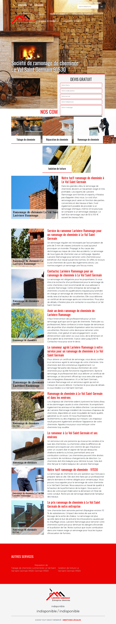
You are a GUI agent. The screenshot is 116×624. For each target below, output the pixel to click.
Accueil (42, 13)
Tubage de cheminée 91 (59, 13)
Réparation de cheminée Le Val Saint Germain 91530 (45, 568)
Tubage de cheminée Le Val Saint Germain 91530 (23, 569)
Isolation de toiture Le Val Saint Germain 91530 (69, 569)
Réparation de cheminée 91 (82, 13)
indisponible (19, 5)
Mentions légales (72, 620)
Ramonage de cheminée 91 (48, 21)
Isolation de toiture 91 (72, 21)
